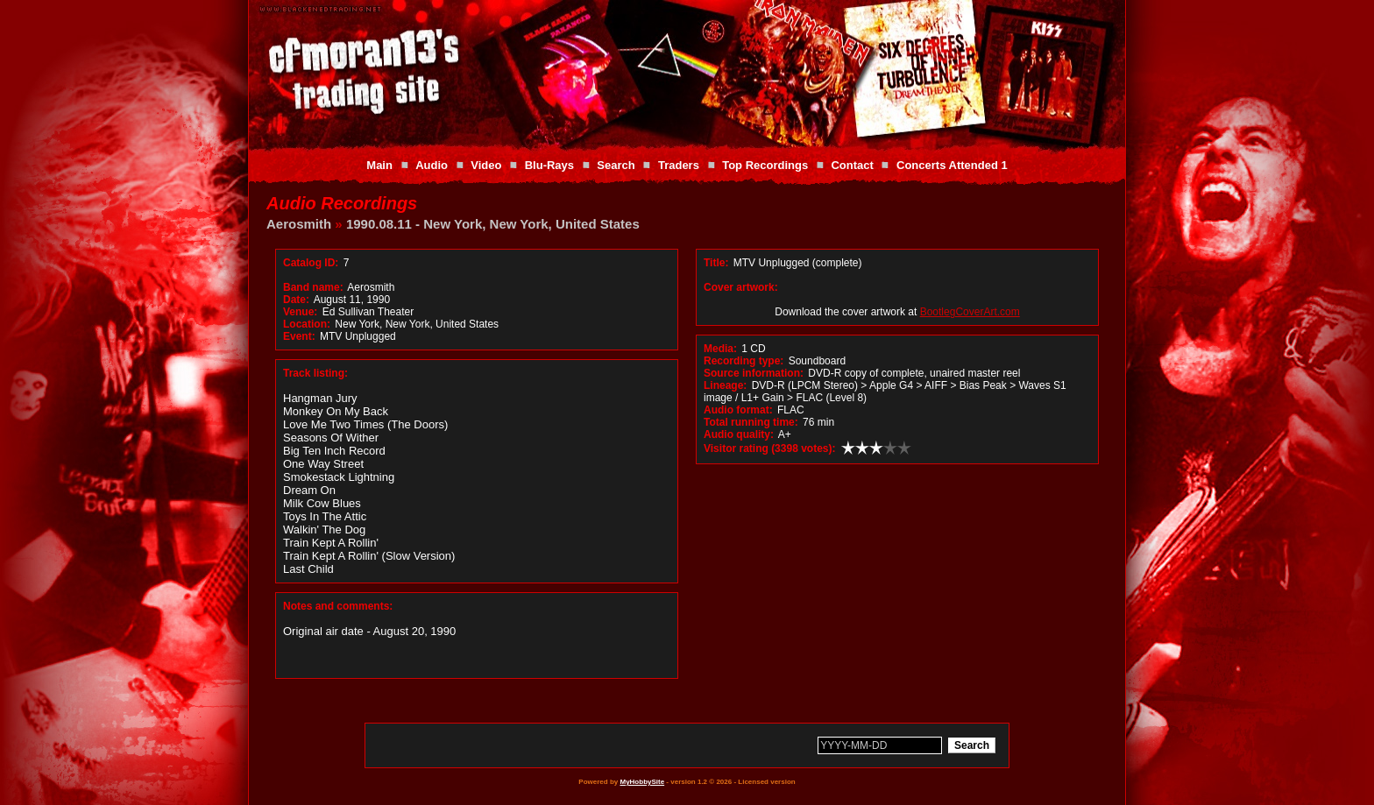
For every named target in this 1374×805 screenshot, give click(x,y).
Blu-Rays (549, 165)
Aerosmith (298, 223)
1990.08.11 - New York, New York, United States (493, 223)
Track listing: (315, 373)
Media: (720, 348)
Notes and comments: (338, 606)
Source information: (754, 373)
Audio (431, 165)
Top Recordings (765, 165)
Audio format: (738, 410)
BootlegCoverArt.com (970, 312)
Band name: (313, 287)
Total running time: (751, 422)
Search (615, 165)
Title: (718, 263)
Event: (299, 336)
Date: (296, 299)
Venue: (300, 312)
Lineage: (725, 385)
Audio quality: (739, 434)
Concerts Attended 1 (952, 165)
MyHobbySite (642, 782)
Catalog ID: (310, 263)
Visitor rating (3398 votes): (770, 448)
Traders (678, 165)
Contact (852, 165)
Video (486, 165)
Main (379, 165)
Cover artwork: (741, 287)
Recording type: (743, 361)
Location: (306, 324)
